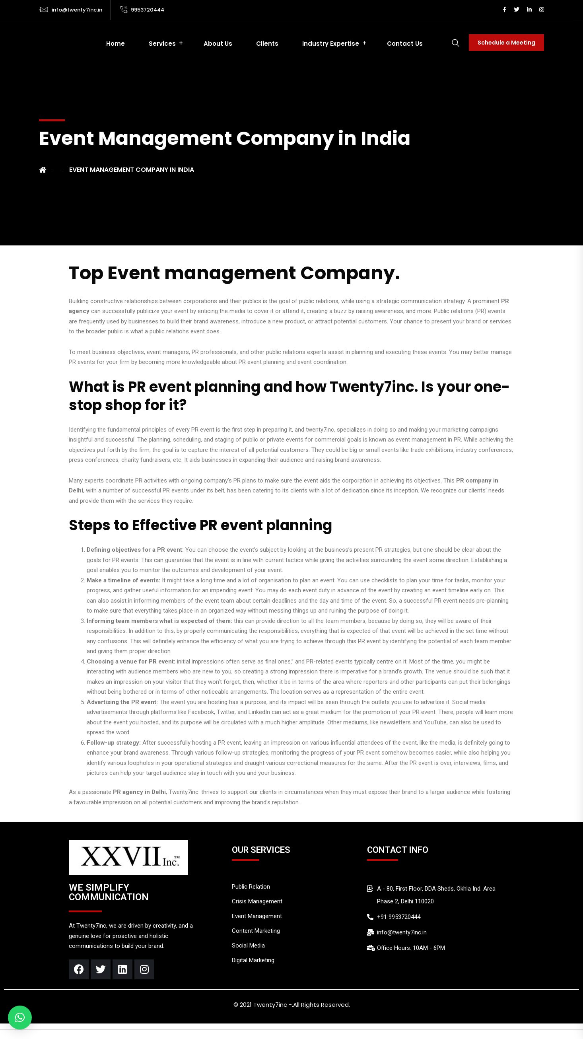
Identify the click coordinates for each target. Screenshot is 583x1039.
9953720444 (147, 10)
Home (115, 43)
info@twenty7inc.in (77, 10)
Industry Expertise (330, 43)
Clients (267, 43)
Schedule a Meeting (506, 43)
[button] (20, 1017)
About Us (218, 43)
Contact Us (405, 43)
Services (162, 43)
